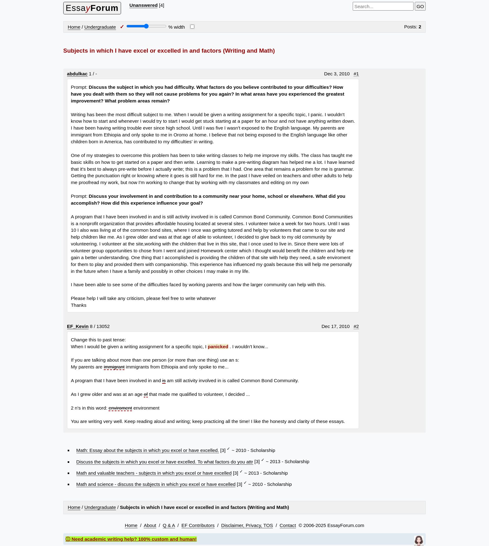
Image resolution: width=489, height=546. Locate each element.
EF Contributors (198, 525)
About (150, 525)
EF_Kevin (78, 326)
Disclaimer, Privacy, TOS (247, 525)
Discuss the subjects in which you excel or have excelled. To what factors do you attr (164, 461)
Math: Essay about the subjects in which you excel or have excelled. (147, 450)
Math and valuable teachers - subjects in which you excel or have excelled (154, 473)
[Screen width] (146, 26)
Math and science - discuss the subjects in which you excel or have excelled (156, 484)
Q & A (169, 525)
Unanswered (143, 5)
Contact (288, 525)
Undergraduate (100, 27)
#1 (356, 73)
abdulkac (77, 73)
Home (74, 27)
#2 (356, 326)
